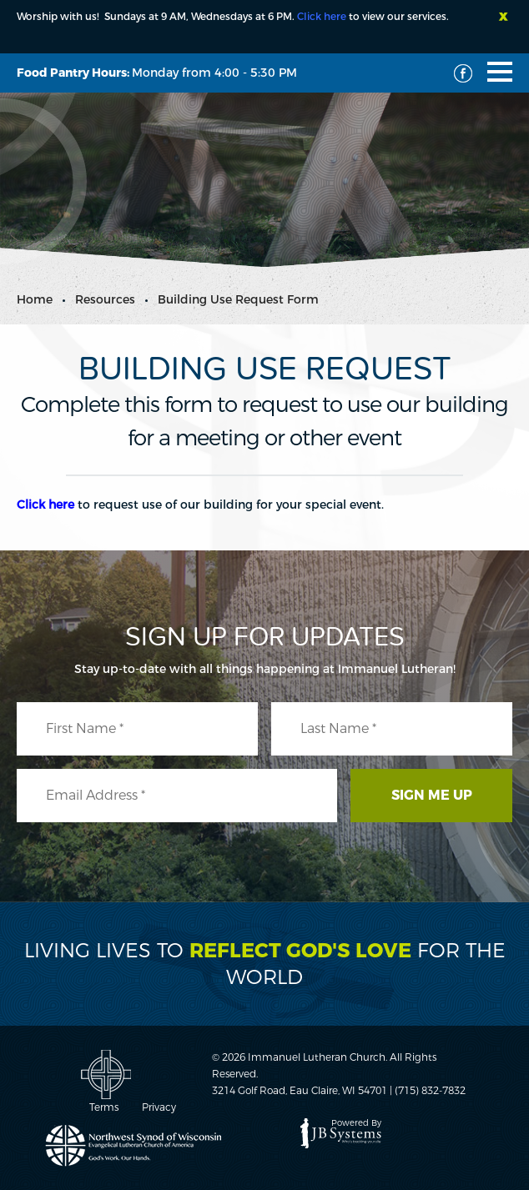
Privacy (159, 1107)
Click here (321, 16)
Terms (103, 1107)
